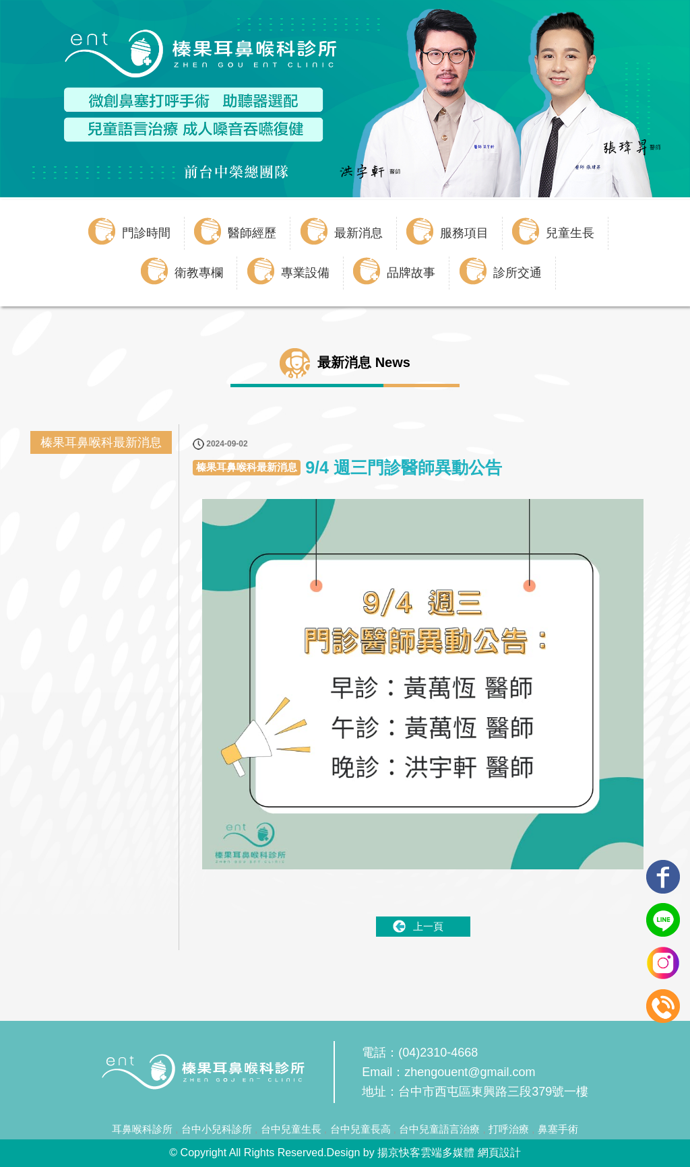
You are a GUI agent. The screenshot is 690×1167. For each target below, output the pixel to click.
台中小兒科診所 (216, 1129)
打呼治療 (509, 1129)
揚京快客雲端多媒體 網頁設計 (448, 1152)
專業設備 (305, 272)
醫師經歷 (252, 233)
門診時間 (146, 233)
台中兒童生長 (291, 1129)
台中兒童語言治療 (439, 1129)
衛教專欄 (199, 272)
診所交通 (517, 272)
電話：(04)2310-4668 (420, 1052)
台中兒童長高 (360, 1129)
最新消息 (358, 233)
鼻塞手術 (558, 1129)
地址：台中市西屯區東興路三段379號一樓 (475, 1091)
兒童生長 (570, 233)
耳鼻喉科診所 (142, 1129)
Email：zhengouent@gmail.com (448, 1072)
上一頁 (428, 926)
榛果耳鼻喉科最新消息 (101, 442)
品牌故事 (411, 272)
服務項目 (464, 233)
